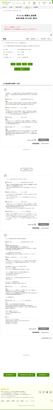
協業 (17, 401)
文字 (43, 38)
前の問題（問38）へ (10, 375)
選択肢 (27, 38)
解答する (22, 69)
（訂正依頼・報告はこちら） (23, 42)
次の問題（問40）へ (43, 375)
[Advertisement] (26, 158)
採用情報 (13, 401)
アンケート (31, 4)
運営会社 (2, 401)
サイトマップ (33, 401)
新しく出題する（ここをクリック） (21, 29)
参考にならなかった (35, 143)
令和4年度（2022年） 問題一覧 (26, 375)
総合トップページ (44, 4)
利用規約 (22, 401)
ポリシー (27, 401)
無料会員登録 (36, 4)
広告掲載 (8, 401)
